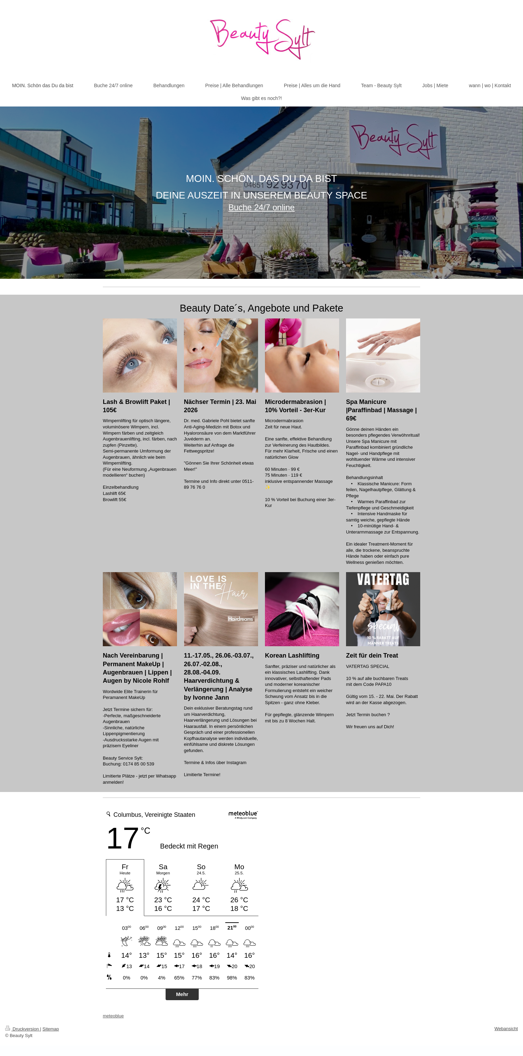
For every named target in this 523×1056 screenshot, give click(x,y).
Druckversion (22, 1029)
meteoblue (113, 1015)
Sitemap (50, 1029)
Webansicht (506, 1028)
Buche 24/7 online (261, 207)
